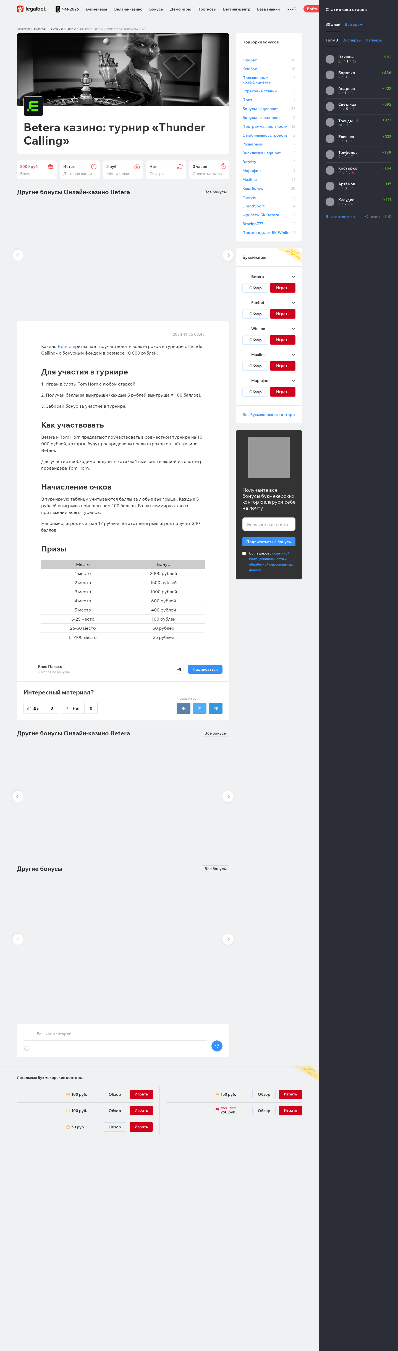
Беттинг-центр (236, 9)
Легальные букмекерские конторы (50, 1077)
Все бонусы (216, 191)
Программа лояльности (268, 126)
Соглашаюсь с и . (271, 561)
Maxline (268, 179)
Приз (268, 100)
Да (45, 708)
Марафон (268, 170)
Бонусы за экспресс (268, 117)
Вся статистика (340, 216)
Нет (85, 708)
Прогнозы (206, 9)
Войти (312, 8)
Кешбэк (268, 69)
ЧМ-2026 (70, 9)
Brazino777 (268, 224)
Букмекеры (96, 9)
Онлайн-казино (128, 9)
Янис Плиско (50, 666)
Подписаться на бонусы (269, 540)
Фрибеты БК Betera (268, 215)
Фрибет (268, 60)
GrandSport (268, 206)
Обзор (255, 287)
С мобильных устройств (268, 135)
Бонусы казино (63, 28)
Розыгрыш (268, 144)
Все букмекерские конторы (268, 414)
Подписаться (205, 669)
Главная (23, 28)
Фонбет (268, 197)
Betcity (268, 162)
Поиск (294, 9)
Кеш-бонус (268, 188)
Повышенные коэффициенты (268, 80)
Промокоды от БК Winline (268, 232)
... (290, 7)
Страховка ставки (268, 91)
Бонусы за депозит (268, 108)
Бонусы (156, 9)
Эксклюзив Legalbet (268, 153)
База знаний (268, 9)
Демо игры (180, 9)
